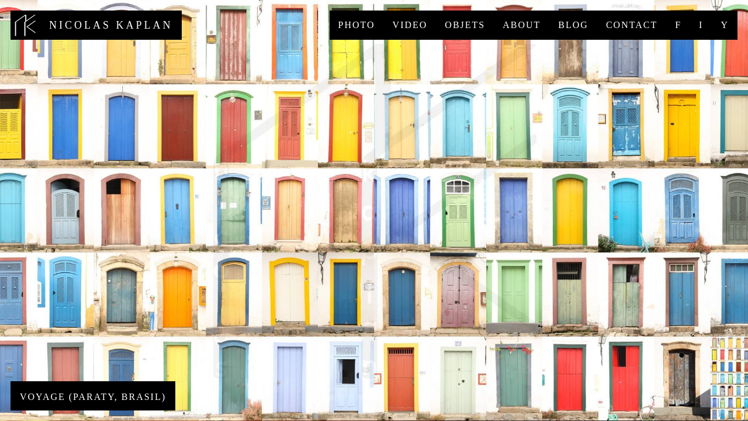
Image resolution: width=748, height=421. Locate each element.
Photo (356, 25)
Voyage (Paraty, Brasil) (93, 397)
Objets (465, 25)
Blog (573, 25)
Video (410, 25)
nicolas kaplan (96, 25)
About (522, 25)
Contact (631, 25)
